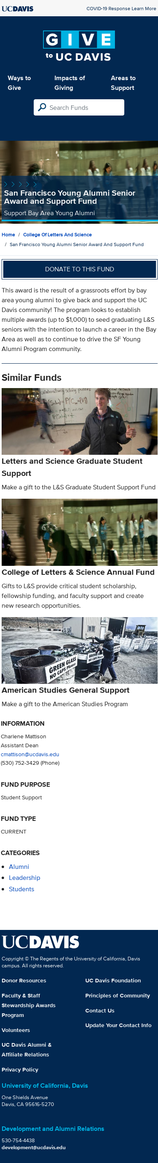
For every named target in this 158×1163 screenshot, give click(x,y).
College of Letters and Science (57, 234)
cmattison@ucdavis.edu (30, 754)
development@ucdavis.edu (34, 1147)
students (21, 889)
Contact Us (100, 1010)
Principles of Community (117, 995)
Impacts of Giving (69, 82)
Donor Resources (24, 980)
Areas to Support (123, 82)
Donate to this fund (79, 269)
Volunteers (16, 1030)
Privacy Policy (20, 1069)
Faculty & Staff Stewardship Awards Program (29, 1005)
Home (8, 234)
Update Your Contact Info (118, 1025)
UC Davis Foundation (113, 980)
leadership (24, 877)
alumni (19, 866)
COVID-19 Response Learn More (121, 8)
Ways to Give (19, 82)
